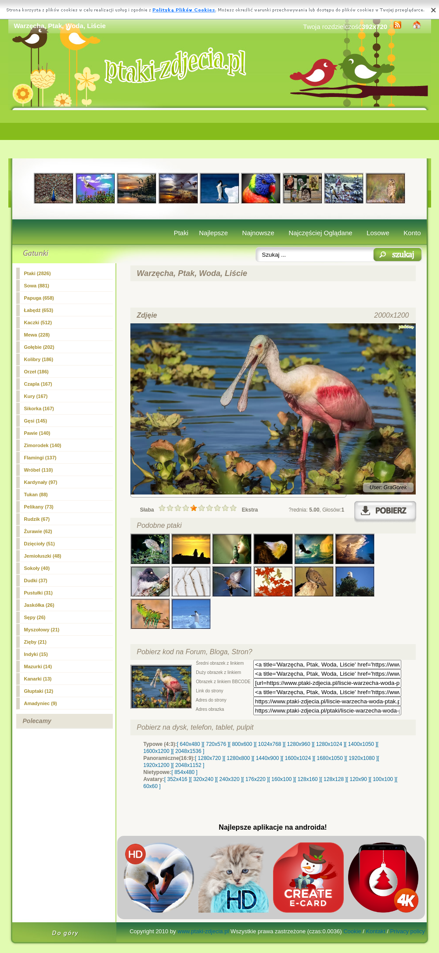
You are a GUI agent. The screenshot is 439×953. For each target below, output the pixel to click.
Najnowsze (258, 232)
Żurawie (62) (38, 531)
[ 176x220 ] (255, 779)
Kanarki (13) (38, 678)
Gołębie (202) (39, 347)
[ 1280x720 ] (209, 758)
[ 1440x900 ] (267, 758)
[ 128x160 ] (307, 779)
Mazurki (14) (38, 666)
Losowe (378, 232)
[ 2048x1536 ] (189, 751)
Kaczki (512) (38, 322)
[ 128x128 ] (333, 779)
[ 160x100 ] (282, 779)
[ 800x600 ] (242, 744)
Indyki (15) (36, 654)
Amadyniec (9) (40, 703)
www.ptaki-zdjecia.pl (203, 931)
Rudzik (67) (37, 519)
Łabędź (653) (39, 310)
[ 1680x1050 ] (330, 758)
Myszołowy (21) (42, 629)
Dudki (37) (35, 580)
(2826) (37, 273)
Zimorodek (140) (42, 445)
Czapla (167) (38, 384)
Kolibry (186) (39, 359)
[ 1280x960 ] (298, 744)
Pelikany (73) (39, 506)
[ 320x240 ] (203, 779)
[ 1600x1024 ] (298, 758)
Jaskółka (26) (39, 605)
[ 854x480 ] (185, 772)
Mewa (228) (37, 334)
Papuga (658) (39, 298)
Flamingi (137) (40, 457)
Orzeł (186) (36, 371)
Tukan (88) (36, 494)
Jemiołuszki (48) (42, 556)
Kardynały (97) (41, 482)
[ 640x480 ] (190, 744)
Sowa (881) (36, 285)
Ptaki (181, 232)
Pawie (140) (37, 433)
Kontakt (375, 931)
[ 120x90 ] (358, 779)
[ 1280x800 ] (238, 758)
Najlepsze (213, 232)
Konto (412, 232)
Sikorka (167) (39, 408)
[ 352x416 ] (177, 779)
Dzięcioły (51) (39, 543)
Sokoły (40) (37, 568)
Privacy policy (407, 931)
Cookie (352, 931)
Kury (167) (36, 396)
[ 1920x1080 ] (362, 758)
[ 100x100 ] (383, 779)
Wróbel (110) (38, 470)
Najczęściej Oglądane (320, 232)
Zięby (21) (35, 642)
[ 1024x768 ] (269, 744)
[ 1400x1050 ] (361, 744)
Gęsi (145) (35, 420)
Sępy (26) (35, 617)
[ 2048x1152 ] (189, 765)
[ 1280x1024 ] (329, 744)
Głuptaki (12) (39, 691)
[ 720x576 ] (216, 744)
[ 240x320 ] (229, 779)
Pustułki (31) (38, 592)
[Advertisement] (219, 134)
